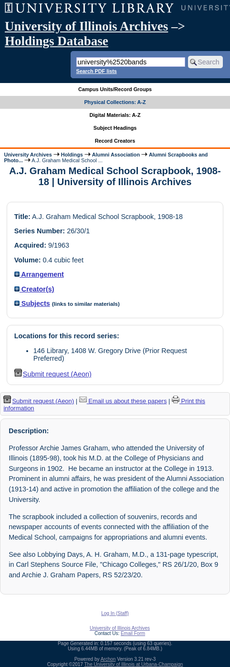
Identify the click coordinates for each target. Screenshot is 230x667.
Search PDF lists (96, 71)
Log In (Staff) (115, 613)
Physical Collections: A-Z (115, 102)
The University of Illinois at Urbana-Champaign (133, 664)
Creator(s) (34, 289)
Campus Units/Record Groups (115, 89)
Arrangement (39, 274)
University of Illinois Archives (86, 26)
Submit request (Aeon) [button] (53, 374)
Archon (108, 659)
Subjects (32, 303)
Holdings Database (56, 41)
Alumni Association (116, 154)
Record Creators (115, 141)
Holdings (72, 154)
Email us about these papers (123, 401)
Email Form (133, 633)
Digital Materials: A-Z (115, 115)
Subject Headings (115, 128)
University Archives (28, 154)
